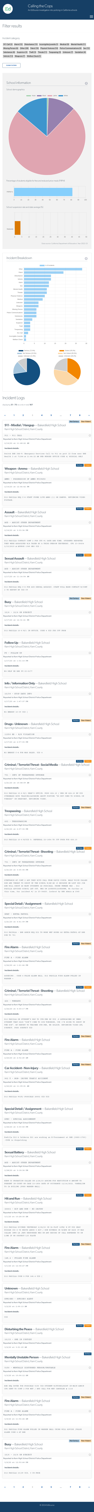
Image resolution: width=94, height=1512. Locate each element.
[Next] (89, 415)
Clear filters (11, 65)
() (7, 44)
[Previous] (5, 415)
